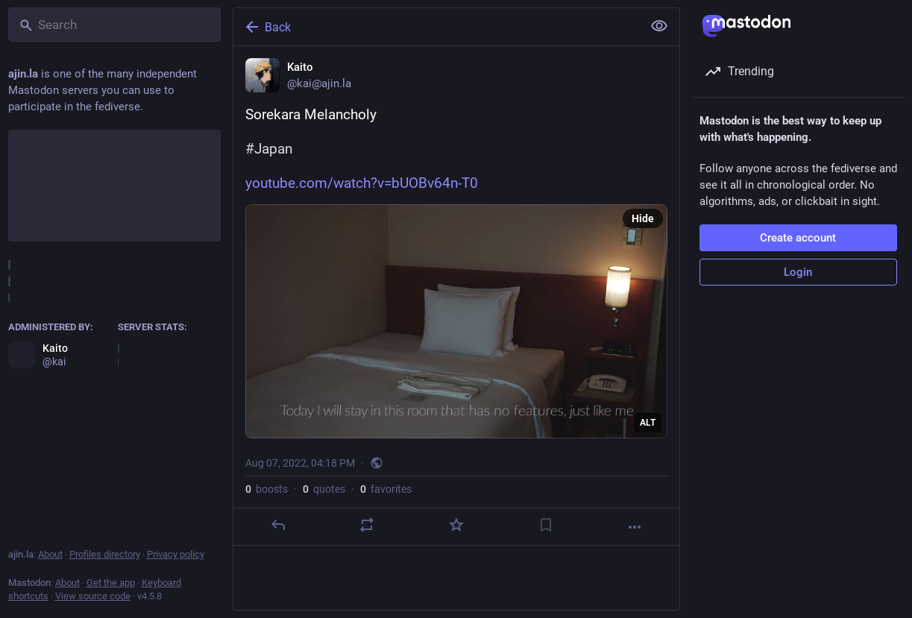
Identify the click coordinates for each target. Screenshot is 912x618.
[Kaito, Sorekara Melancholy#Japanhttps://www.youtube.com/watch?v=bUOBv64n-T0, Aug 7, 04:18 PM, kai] (456, 296)
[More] (635, 527)
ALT (647, 422)
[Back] (436, 26)
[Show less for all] (659, 26)
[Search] (114, 24)
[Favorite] (456, 525)
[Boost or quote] (367, 525)
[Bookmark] (545, 525)
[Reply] (277, 525)
